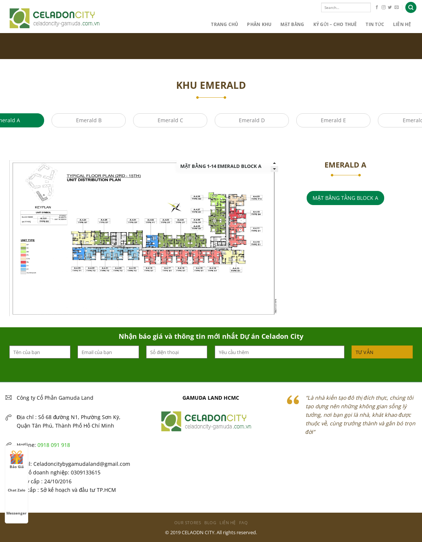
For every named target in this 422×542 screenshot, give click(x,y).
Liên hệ (402, 24)
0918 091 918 (53, 444)
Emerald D (252, 120)
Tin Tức (375, 24)
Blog (210, 522)
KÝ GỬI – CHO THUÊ (335, 24)
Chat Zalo (16, 483)
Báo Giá (17, 460)
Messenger (16, 506)
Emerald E (333, 120)
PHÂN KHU (259, 24)
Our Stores (187, 522)
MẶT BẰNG (292, 24)
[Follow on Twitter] (390, 7)
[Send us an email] (397, 7)
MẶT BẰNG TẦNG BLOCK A (345, 197)
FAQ (243, 522)
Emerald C (170, 120)
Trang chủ (224, 24)
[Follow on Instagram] (384, 7)
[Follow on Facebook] (377, 7)
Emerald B (89, 120)
